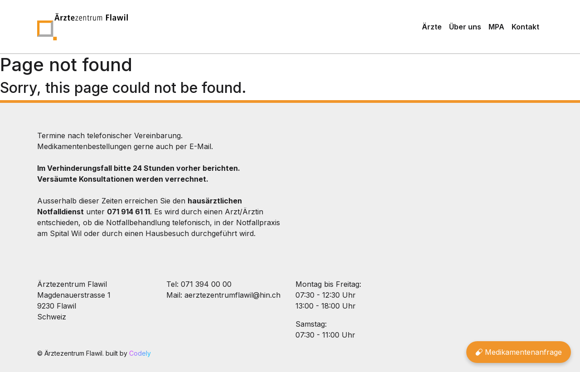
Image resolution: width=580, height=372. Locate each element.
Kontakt (525, 26)
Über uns (465, 26)
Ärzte (432, 26)
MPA (496, 26)
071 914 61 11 (128, 211)
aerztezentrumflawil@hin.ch (232, 295)
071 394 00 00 (206, 284)
